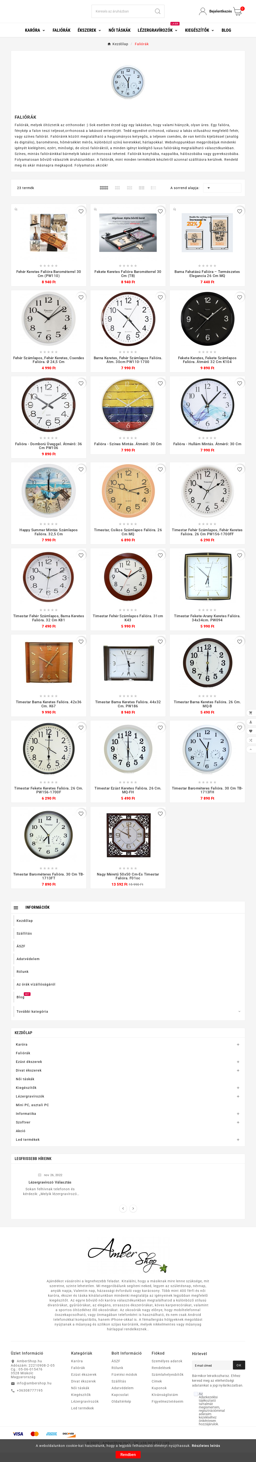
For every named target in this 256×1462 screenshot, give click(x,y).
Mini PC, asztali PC (32, 1115)
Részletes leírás (206, 1446)
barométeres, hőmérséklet (59, 152)
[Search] (121, 16)
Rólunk (117, 1377)
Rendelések (161, 1377)
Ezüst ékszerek (29, 1071)
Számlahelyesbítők (168, 1384)
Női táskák (25, 1089)
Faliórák (23, 1063)
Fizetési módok (124, 1384)
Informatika (26, 1123)
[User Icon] (213, 16)
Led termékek (28, 1149)
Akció (20, 1140)
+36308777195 (30, 1400)
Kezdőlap (23, 1042)
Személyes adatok (167, 1371)
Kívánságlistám (165, 1404)
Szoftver (23, 1132)
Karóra (22, 1054)
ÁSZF (116, 1371)
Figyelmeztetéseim (167, 1411)
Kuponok (159, 1398)
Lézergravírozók (30, 1106)
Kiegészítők (26, 1097)
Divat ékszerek (29, 1080)
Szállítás (119, 1391)
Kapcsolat (120, 1404)
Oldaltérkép (121, 1411)
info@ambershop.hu (34, 1393)
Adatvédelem (123, 1398)
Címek (157, 1391)
